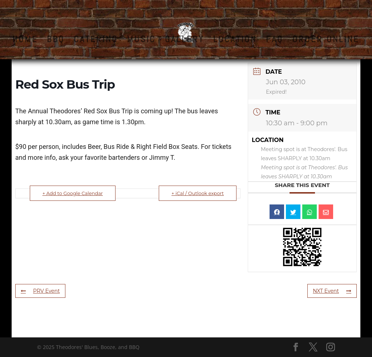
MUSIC (141, 41)
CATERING (96, 41)
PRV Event (40, 291)
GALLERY (184, 41)
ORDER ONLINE (325, 41)
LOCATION (235, 41)
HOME (25, 41)
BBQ (56, 41)
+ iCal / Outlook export (197, 193)
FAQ (274, 41)
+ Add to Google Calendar (73, 193)
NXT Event (332, 291)
